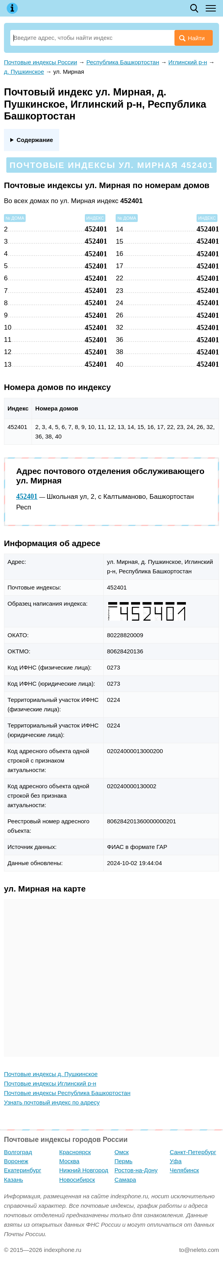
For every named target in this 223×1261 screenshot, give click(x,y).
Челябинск (184, 1170)
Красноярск (75, 1152)
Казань (13, 1179)
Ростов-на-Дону (135, 1170)
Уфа (176, 1161)
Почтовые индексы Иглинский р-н (50, 1083)
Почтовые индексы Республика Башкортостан (67, 1092)
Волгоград (18, 1152)
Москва (69, 1161)
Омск (121, 1152)
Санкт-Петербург (193, 1152)
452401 (26, 496)
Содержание (35, 139)
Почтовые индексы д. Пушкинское (50, 1074)
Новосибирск (77, 1179)
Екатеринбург (22, 1170)
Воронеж (16, 1161)
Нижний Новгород (83, 1170)
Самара (125, 1179)
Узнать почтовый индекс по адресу (52, 1102)
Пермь (123, 1161)
